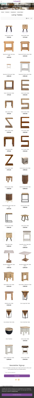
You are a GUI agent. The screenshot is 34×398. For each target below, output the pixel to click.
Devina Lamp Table (9, 186)
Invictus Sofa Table (9, 225)
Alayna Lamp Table (9, 35)
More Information (8, 386)
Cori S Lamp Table (25, 149)
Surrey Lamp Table (25, 339)
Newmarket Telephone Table (25, 284)
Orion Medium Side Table (9, 322)
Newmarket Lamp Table (9, 284)
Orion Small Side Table (25, 322)
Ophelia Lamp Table (9, 303)
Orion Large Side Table (25, 303)
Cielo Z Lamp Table (9, 130)
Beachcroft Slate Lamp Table (25, 74)
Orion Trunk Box (9, 339)
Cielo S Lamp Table (25, 111)
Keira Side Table (8, 244)
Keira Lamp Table (25, 225)
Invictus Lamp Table (25, 205)
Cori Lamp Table (8, 149)
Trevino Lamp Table (25, 357)
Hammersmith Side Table (25, 186)
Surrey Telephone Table (9, 357)
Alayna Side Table (25, 35)
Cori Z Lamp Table (9, 168)
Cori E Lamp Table (25, 130)
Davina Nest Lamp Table (25, 168)
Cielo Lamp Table (9, 111)
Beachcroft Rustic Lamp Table (25, 54)
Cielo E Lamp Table (25, 93)
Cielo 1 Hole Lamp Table (9, 93)
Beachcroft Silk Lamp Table (9, 74)
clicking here (15, 391)
